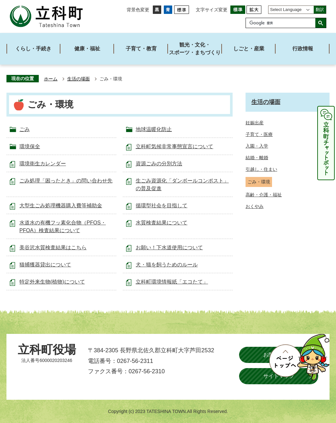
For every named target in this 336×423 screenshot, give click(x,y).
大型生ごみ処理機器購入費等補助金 (60, 205)
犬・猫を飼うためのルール (167, 264)
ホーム (51, 79)
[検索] (282, 22)
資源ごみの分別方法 (159, 163)
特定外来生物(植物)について (52, 281)
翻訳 (320, 9)
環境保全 (29, 146)
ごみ (24, 129)
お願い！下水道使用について (169, 247)
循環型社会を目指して (161, 205)
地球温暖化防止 (154, 129)
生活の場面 (78, 79)
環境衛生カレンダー (42, 163)
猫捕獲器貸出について (45, 264)
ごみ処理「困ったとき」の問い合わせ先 (65, 180)
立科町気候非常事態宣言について (174, 146)
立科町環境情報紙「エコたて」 (172, 281)
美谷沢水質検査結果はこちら (53, 247)
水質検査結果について (161, 222)
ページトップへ (299, 357)
